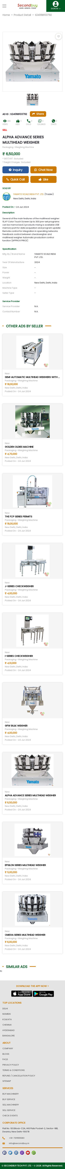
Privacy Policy (10, 1064)
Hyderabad (8, 1030)
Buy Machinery (10, 1093)
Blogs (5, 1054)
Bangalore (8, 1035)
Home (6, 15)
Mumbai (6, 1013)
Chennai (7, 1024)
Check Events (10, 1115)
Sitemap (6, 1081)
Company (7, 1048)
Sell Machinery (10, 1104)
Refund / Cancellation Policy (18, 1075)
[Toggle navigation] (4, 6)
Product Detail (22, 15)
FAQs (5, 1059)
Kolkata (7, 1019)
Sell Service (8, 1110)
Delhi (5, 1008)
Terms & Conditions (13, 1070)
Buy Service (8, 1099)
